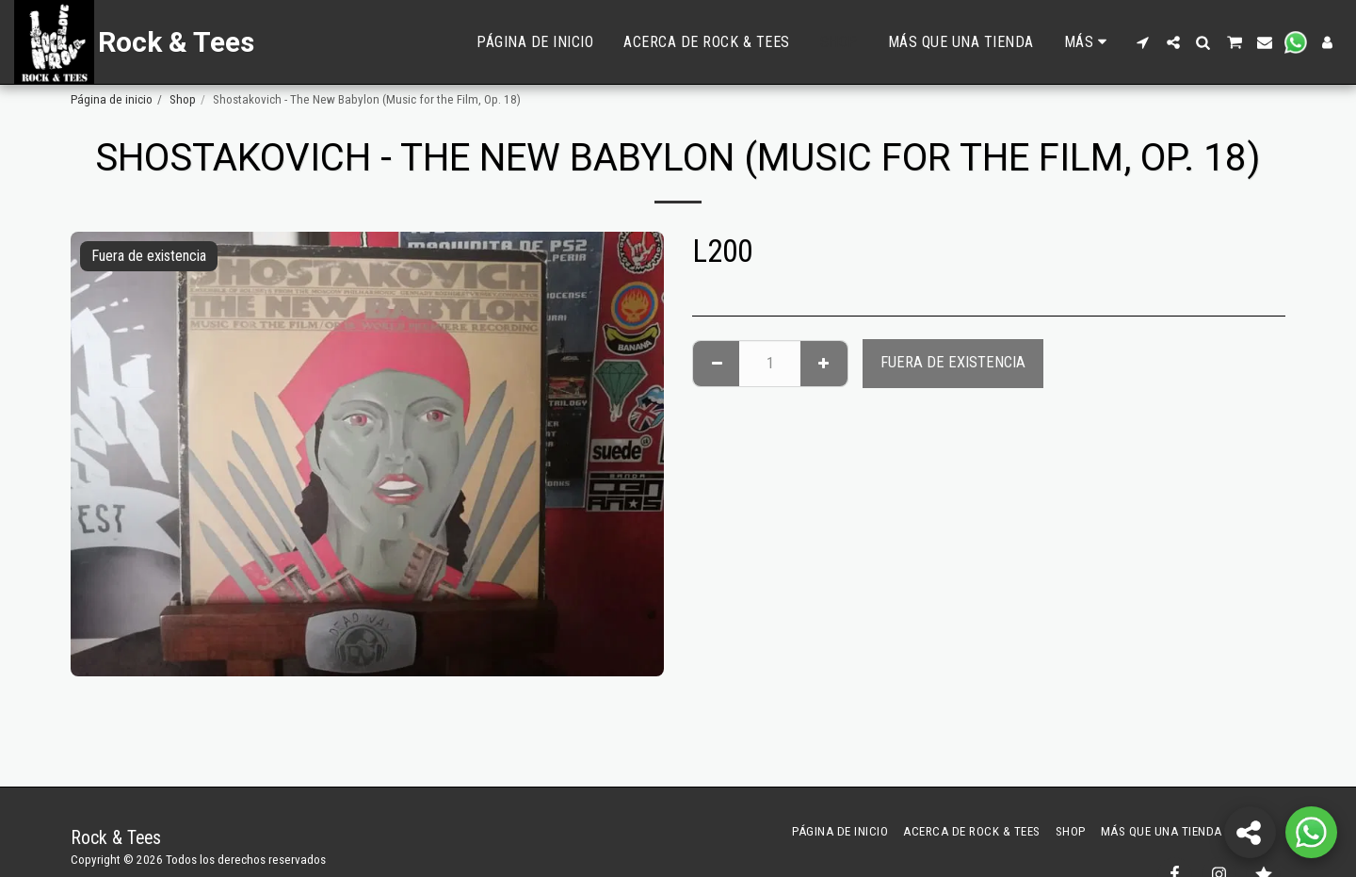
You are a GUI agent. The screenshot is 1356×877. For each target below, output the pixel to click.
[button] (1143, 42)
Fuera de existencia (952, 362)
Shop (183, 99)
